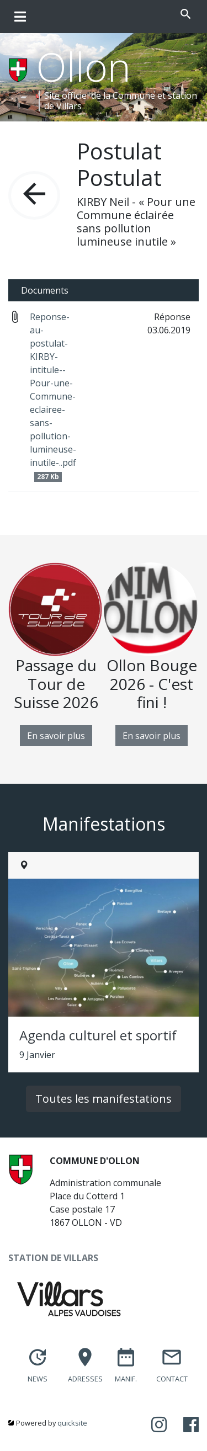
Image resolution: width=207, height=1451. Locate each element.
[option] (56, 654)
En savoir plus (56, 736)
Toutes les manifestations (103, 1098)
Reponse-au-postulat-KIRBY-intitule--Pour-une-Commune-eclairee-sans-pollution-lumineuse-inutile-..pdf (53, 396)
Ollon (83, 66)
